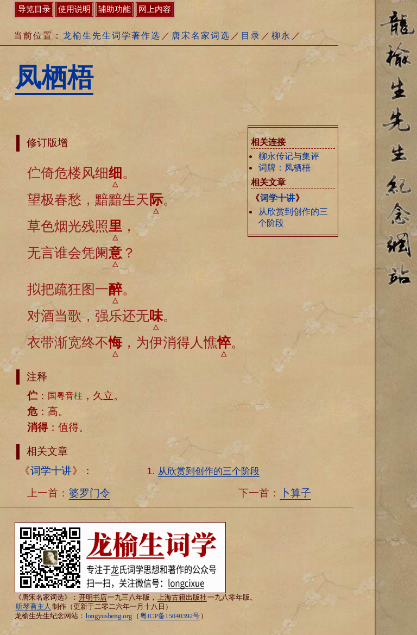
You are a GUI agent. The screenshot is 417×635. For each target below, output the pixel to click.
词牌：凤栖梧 (284, 167)
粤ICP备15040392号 (170, 616)
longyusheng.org (109, 616)
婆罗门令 (89, 493)
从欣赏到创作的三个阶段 (209, 471)
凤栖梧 (54, 77)
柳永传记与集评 (288, 156)
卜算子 (295, 493)
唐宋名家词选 (201, 35)
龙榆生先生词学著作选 (112, 35)
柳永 (281, 35)
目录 (251, 35)
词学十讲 (277, 198)
